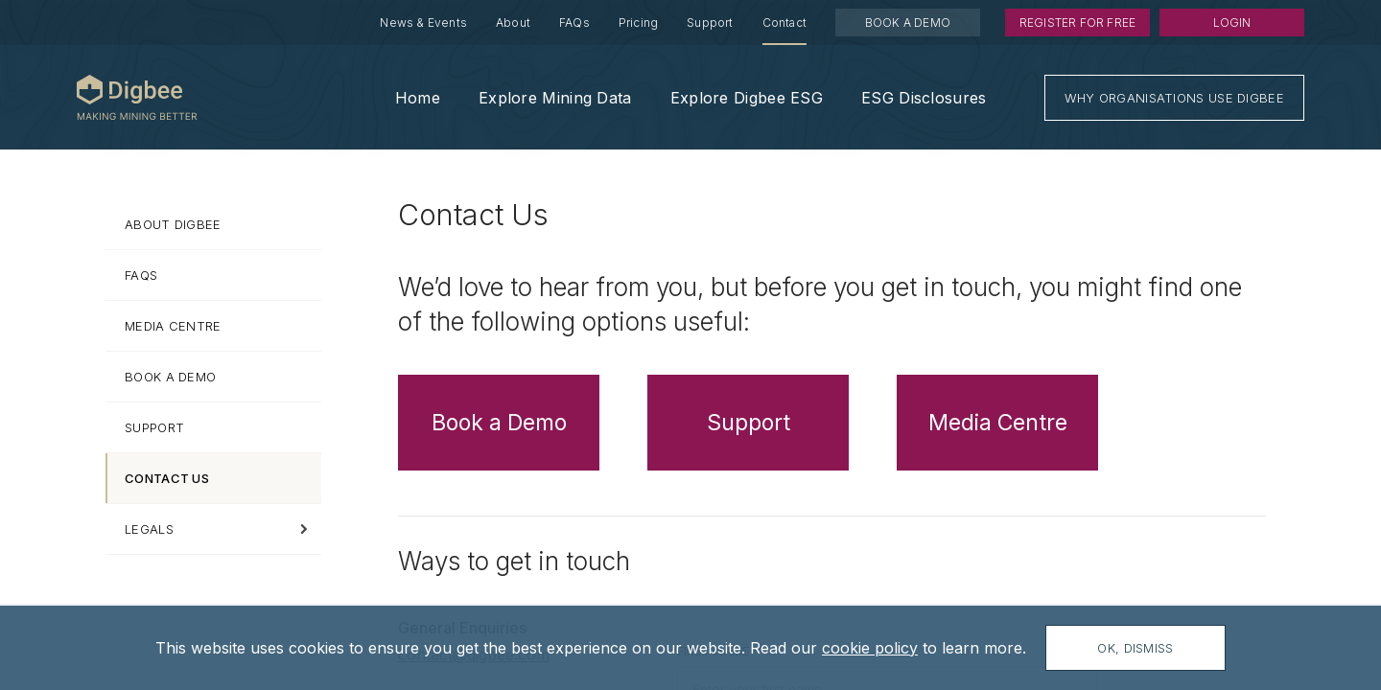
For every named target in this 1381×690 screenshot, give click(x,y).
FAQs (574, 23)
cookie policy (870, 647)
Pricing (638, 23)
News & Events (423, 23)
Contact (784, 23)
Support (710, 23)
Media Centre (997, 422)
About (513, 23)
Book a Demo (499, 422)
